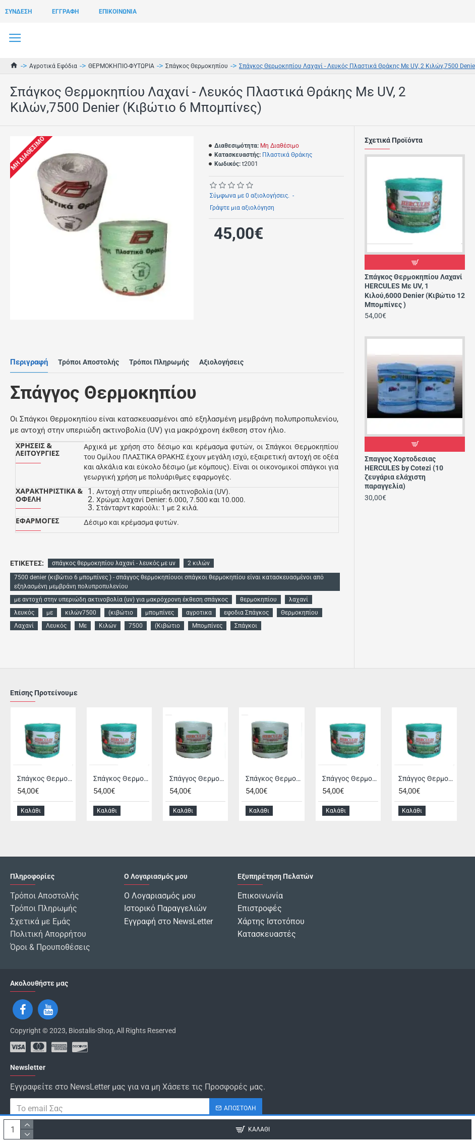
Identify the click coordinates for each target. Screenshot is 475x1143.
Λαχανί (24, 625)
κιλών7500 (80, 612)
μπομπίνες (159, 612)
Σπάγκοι (245, 625)
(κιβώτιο (120, 612)
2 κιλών (199, 563)
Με (83, 625)
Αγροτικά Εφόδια (53, 66)
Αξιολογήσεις (221, 362)
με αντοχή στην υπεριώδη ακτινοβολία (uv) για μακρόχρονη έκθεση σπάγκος (121, 599)
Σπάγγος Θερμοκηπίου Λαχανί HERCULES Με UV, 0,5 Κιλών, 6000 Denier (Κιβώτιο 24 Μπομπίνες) (350, 782)
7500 (136, 625)
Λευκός (56, 625)
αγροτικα (199, 612)
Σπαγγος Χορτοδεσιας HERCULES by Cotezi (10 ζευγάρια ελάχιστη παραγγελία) (404, 473)
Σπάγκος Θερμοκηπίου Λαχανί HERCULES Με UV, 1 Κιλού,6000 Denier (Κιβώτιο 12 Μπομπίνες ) (415, 291)
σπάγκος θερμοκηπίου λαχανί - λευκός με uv (113, 563)
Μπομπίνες (207, 625)
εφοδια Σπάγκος (246, 612)
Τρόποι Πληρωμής (159, 362)
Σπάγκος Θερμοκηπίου (196, 66)
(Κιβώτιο (167, 625)
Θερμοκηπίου (299, 612)
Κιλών (107, 625)
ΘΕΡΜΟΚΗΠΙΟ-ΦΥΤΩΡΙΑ (121, 66)
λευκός (24, 612)
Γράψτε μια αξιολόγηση (242, 207)
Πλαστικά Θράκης (287, 154)
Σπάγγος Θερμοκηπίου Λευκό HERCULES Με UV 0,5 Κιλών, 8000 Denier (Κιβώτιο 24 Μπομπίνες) (197, 782)
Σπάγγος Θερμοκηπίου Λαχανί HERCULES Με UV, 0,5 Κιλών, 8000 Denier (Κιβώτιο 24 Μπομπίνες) (426, 782)
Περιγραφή (29, 362)
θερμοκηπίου (258, 599)
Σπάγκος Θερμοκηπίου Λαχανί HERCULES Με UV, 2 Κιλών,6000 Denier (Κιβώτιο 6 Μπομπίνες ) (121, 782)
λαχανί (298, 599)
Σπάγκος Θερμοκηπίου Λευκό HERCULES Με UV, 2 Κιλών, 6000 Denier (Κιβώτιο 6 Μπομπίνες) (274, 782)
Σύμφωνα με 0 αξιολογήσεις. (249, 195)
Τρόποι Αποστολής (88, 362)
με (49, 612)
